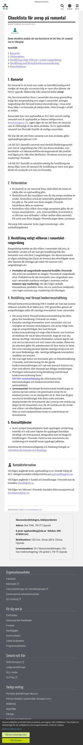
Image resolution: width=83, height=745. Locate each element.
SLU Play (10, 677)
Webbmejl (11, 703)
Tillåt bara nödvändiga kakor (16, 734)
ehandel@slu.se (26, 483)
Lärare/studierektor (15, 640)
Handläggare (12, 630)
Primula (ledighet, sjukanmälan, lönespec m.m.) (28, 698)
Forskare (10, 625)
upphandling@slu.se (62, 474)
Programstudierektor (16, 645)
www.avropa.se (16, 122)
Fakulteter (11, 578)
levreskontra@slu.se (18, 492)
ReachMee (11, 708)
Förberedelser (17, 56)
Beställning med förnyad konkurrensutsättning (34, 63)
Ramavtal (15, 53)
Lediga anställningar (15, 667)
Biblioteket (11, 583)
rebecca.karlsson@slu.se (30, 510)
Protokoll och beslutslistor (18, 719)
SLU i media (11, 672)
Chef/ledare (11, 615)
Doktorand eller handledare (19, 620)
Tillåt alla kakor (16, 740)
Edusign (10, 714)
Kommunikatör (13, 635)
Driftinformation (13, 662)
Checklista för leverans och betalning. (27, 450)
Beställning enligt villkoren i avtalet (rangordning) (35, 59)
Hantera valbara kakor (12, 729)
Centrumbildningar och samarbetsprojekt (25, 589)
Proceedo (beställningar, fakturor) (22, 693)
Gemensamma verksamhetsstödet (22, 594)
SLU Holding (12, 599)
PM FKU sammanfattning (26, 378)
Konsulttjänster (18, 66)
